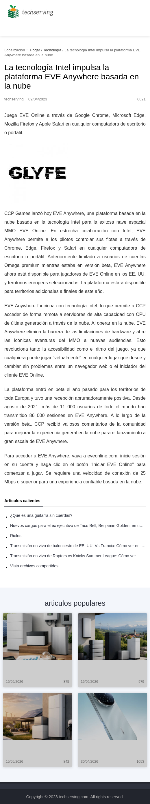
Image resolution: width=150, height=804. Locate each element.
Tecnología (52, 50)
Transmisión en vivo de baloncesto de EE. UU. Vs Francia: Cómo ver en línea (78, 545)
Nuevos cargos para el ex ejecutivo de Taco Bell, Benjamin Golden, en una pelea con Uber (78, 525)
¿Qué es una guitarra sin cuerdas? (41, 515)
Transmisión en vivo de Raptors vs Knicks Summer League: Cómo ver (73, 556)
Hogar (35, 50)
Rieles (15, 535)
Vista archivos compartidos (34, 566)
